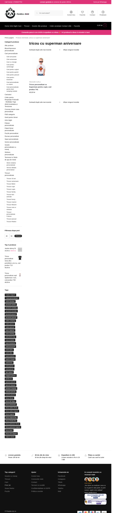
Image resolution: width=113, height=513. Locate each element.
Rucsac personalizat (12, 142)
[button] (102, 28)
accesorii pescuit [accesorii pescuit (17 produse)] (11, 319)
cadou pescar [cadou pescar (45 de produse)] (10, 329)
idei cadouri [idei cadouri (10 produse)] (9, 378)
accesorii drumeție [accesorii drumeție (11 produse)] (11, 316)
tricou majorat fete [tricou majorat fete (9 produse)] (11, 423)
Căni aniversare (11, 65)
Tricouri (7, 484)
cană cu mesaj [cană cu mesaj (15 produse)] (10, 365)
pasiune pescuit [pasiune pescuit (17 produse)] (10, 387)
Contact (92, 13)
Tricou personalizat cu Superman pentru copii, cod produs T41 (40, 92)
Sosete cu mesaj (11, 481)
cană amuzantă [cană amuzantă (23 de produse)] (10, 352)
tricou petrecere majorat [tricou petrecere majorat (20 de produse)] (13, 432)
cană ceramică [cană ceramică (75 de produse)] (10, 361)
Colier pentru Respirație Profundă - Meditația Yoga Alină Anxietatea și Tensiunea (12, 107)
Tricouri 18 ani (11, 184)
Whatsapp (103, 2)
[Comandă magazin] (45, 55)
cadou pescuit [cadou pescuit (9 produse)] (10, 332)
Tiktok (60, 488)
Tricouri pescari (11, 224)
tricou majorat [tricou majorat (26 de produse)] (10, 419)
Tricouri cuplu (35, 87)
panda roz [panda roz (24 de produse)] (9, 384)
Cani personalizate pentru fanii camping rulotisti (12, 94)
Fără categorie (10, 120)
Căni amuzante (11, 62)
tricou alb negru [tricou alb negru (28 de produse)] (10, 407)
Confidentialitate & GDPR (40, 494)
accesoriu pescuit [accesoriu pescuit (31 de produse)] (11, 323)
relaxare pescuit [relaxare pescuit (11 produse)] (10, 397)
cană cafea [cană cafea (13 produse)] (9, 358)
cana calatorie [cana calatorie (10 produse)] (10, 336)
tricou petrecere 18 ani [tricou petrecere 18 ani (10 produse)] (12, 429)
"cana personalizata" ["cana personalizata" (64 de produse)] (12, 303)
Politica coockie (37, 497)
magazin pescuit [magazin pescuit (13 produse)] (11, 381)
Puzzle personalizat (11, 139)
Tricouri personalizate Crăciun (10, 220)
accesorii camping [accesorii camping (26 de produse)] (11, 313)
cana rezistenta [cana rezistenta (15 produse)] (10, 349)
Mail (59, 497)
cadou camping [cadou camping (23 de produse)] (10, 326)
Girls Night (8, 126)
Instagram (61, 484)
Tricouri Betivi (10, 189)
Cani (6, 488)
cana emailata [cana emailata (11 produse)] (10, 345)
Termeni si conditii (38, 491)
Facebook (61, 481)
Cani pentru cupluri (12, 75)
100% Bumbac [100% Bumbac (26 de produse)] (10, 307)
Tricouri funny (10, 205)
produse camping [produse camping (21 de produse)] (11, 394)
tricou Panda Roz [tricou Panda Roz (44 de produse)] (11, 426)
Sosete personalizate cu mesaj (10, 152)
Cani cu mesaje (11, 67)
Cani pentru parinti (12, 77)
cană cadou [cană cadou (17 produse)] (9, 355)
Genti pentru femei (11, 123)
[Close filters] (22, 47)
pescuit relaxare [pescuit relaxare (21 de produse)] (10, 390)
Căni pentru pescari (12, 80)
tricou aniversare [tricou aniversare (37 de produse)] (11, 410)
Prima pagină (9, 43)
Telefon (60, 494)
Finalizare (103, 13)
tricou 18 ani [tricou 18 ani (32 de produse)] (9, 403)
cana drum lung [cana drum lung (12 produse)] (10, 342)
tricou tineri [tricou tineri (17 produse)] (9, 436)
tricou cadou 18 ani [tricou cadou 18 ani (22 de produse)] (11, 413)
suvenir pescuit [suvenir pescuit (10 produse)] (10, 400)
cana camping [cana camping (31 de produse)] (10, 339)
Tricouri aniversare (12, 186)
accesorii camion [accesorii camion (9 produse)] (11, 310)
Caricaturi (8, 100)
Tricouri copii (10, 192)
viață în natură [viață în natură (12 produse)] (10, 442)
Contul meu (71, 13)
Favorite (82, 13)
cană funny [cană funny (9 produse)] (9, 368)
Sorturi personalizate (12, 147)
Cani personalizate (11, 59)
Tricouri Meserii (11, 210)
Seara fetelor (9, 494)
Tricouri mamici (11, 207)
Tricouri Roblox (11, 227)
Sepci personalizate (11, 144)
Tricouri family (10, 197)
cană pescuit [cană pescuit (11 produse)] (9, 374)
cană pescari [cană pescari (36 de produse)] (9, 371)
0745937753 (17, 2)
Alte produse (9, 51)
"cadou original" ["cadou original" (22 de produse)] (10, 300)
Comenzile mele (37, 484)
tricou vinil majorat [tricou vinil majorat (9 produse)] (11, 439)
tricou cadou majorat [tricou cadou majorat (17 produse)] (12, 416)
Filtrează (18, 241)
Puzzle (7, 497)
